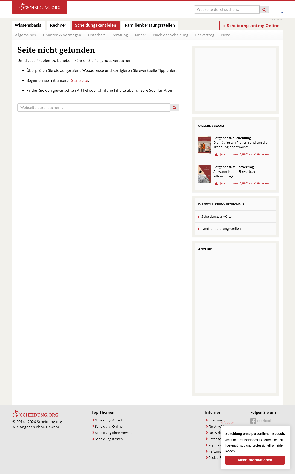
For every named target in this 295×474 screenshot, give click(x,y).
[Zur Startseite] (39, 7)
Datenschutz (218, 439)
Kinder (140, 35)
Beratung (120, 35)
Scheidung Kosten (109, 439)
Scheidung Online (109, 426)
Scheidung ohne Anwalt (113, 432)
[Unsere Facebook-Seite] (260, 421)
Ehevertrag (204, 35)
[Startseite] (35, 416)
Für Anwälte (217, 426)
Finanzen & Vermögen (62, 35)
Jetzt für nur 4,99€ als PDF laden (241, 154)
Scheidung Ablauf (108, 420)
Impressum (217, 445)
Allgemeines (25, 35)
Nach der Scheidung (170, 35)
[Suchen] (264, 9)
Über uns (215, 420)
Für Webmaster (220, 432)
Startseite (79, 80)
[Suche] (227, 9)
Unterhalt (96, 35)
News (226, 35)
